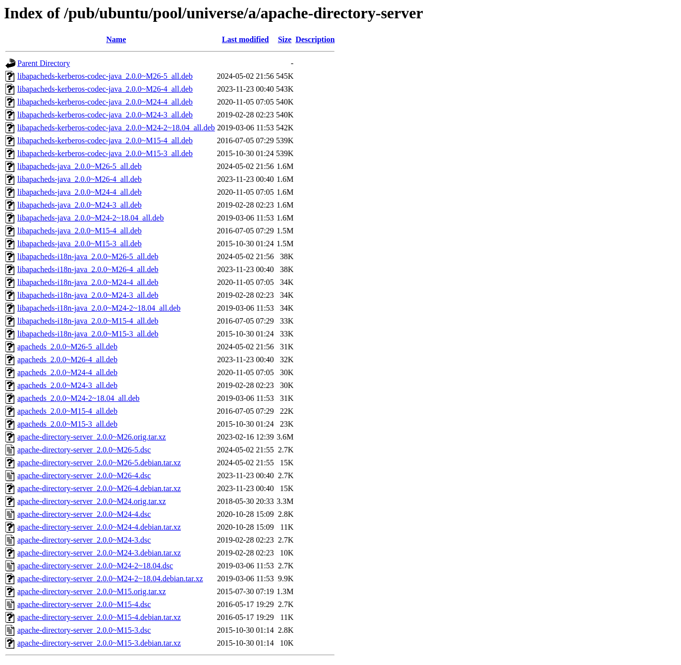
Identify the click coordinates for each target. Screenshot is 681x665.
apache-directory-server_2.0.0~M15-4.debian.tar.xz (99, 617)
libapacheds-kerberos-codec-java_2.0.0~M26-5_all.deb (105, 76)
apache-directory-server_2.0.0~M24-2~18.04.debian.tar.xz (110, 578)
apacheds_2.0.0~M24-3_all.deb (67, 385)
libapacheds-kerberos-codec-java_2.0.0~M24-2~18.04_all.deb (116, 127)
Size (285, 39)
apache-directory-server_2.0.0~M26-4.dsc (84, 475)
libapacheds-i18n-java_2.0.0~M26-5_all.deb (88, 256)
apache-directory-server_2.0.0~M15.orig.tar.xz (91, 591)
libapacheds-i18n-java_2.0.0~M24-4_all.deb (88, 282)
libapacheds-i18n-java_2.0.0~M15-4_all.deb (88, 321)
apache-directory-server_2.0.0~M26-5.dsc (84, 449)
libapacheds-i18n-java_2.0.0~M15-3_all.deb (88, 334)
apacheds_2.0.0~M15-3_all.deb (67, 424)
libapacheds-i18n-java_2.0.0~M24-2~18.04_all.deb (98, 308)
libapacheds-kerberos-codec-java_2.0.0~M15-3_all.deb (105, 153)
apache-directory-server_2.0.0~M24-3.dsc (84, 540)
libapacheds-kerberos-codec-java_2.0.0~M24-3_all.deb (105, 115)
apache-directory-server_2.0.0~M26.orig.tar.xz (91, 437)
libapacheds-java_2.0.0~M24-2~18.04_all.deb (90, 218)
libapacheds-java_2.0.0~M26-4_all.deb (79, 179)
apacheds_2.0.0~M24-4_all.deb (67, 372)
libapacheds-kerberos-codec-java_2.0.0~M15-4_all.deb (105, 140)
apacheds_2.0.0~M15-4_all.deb (67, 411)
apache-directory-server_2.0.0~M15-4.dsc (84, 604)
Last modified (245, 39)
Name (116, 39)
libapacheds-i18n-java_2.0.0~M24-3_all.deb (88, 295)
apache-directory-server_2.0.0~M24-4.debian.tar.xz (99, 527)
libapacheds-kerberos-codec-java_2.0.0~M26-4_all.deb (105, 89)
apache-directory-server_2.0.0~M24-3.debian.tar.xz (99, 553)
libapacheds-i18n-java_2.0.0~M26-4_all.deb (88, 269)
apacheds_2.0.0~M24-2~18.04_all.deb (78, 398)
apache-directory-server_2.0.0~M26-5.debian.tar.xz (99, 462)
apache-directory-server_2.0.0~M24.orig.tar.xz (91, 501)
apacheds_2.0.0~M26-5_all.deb (67, 346)
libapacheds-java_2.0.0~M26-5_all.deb (79, 166)
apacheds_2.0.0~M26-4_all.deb (67, 359)
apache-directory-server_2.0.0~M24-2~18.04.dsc (95, 565)
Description (315, 39)
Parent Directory (43, 63)
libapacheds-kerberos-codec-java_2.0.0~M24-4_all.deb (105, 102)
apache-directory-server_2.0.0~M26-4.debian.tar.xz (99, 488)
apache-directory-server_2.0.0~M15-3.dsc (84, 630)
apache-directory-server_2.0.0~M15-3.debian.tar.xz (99, 643)
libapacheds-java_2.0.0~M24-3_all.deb (79, 205)
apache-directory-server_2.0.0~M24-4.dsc (84, 514)
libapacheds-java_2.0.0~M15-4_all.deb (79, 230)
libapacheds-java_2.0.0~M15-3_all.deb (79, 243)
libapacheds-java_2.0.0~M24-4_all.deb (79, 192)
